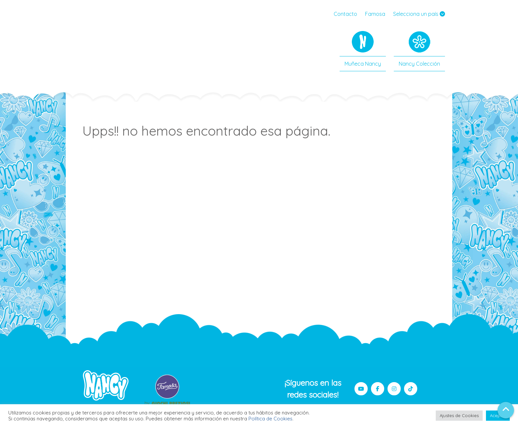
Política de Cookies (270, 418)
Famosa (375, 14)
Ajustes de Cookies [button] (459, 415)
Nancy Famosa (110, 44)
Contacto (345, 14)
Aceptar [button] (498, 415)
